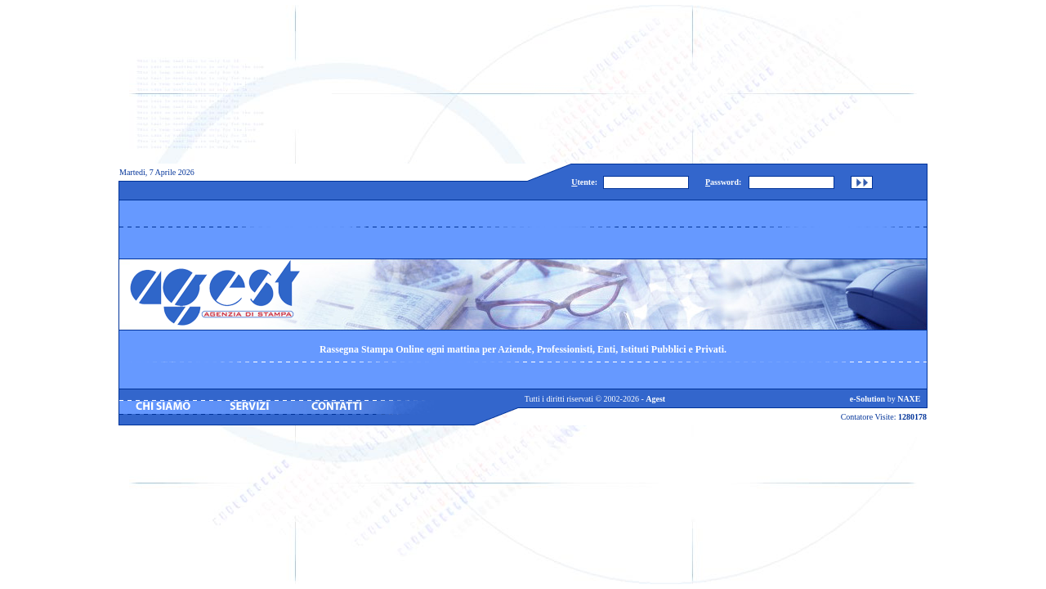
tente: (584, 182)
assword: (723, 182)
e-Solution (867, 398)
